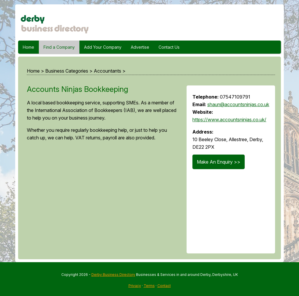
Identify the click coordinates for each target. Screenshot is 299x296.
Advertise (140, 47)
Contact (164, 285)
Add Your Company (102, 47)
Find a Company (59, 47)
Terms (149, 285)
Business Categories (66, 71)
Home (28, 47)
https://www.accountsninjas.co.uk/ (229, 119)
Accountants (107, 71)
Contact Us (169, 47)
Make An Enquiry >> (218, 162)
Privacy (134, 285)
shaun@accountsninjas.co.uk (238, 104)
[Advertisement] (101, 199)
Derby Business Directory (113, 274)
